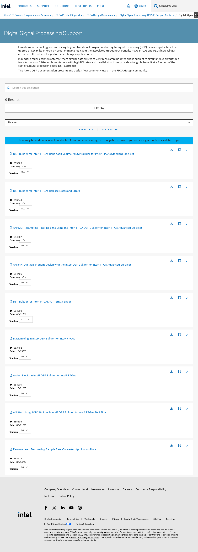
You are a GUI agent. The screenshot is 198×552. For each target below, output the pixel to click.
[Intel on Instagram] (80, 508)
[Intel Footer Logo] (25, 514)
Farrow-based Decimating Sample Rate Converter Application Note (52, 449)
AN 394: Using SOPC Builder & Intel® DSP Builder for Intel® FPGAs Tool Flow (57, 412)
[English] (140, 6)
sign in (98, 140)
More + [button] (102, 6)
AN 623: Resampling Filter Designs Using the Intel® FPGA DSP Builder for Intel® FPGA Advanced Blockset (75, 228)
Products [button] (25, 6)
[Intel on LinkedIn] (63, 508)
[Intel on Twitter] (54, 508)
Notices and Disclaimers (69, 534)
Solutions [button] (62, 6)
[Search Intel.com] (178, 6)
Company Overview (56, 489)
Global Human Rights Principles (85, 537)
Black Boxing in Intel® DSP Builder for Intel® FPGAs (42, 338)
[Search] (156, 6)
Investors (113, 489)
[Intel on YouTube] (71, 508)
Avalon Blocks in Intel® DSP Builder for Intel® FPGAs (42, 375)
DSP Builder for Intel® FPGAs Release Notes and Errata (44, 191)
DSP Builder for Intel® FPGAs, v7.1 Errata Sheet (40, 301)
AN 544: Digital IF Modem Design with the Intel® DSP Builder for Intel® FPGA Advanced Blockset (70, 264)
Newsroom (98, 489)
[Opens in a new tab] (171, 150)
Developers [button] (83, 6)
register (111, 140)
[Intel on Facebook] (46, 508)
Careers (127, 489)
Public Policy (66, 496)
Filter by (99, 108)
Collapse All (110, 129)
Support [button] (43, 6)
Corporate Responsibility (151, 489)
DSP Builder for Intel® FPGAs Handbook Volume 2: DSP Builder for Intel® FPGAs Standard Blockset (71, 154)
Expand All (86, 129)
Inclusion (49, 496)
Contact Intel (80, 489)
